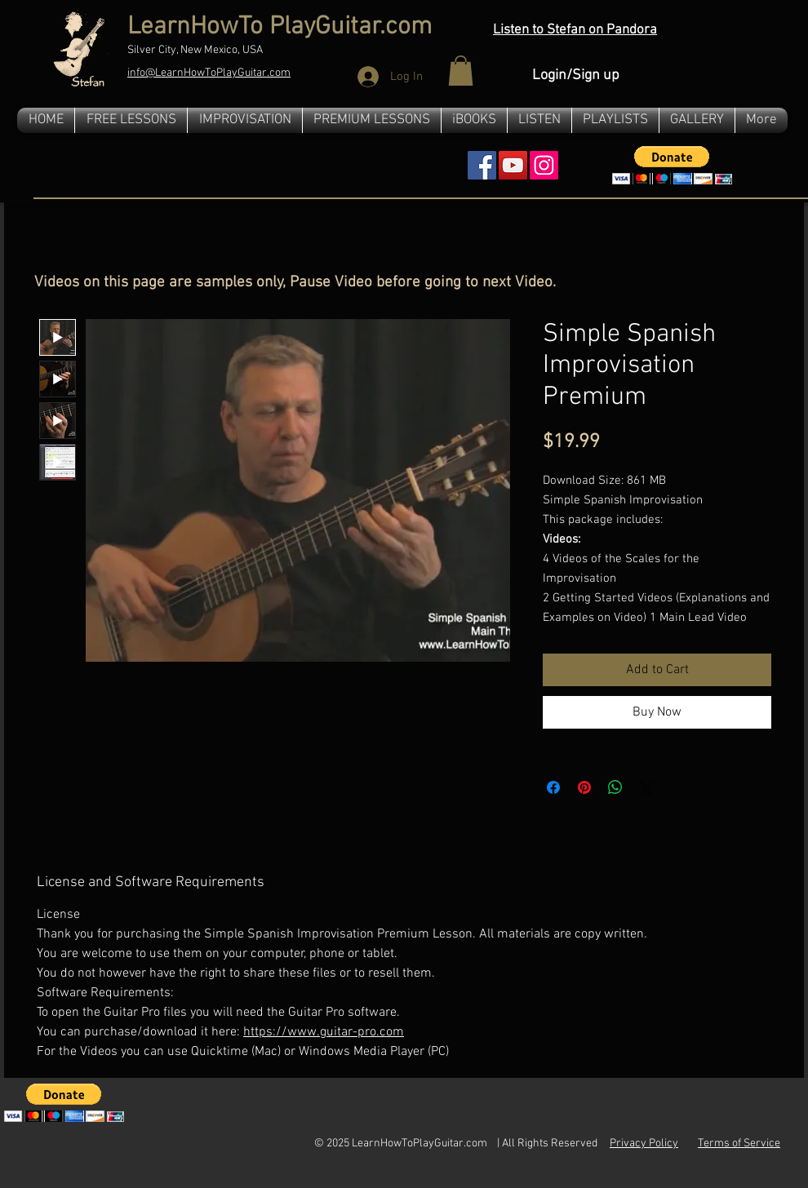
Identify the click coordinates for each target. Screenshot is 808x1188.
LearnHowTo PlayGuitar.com (279, 27)
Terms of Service (739, 1143)
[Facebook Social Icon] (482, 165)
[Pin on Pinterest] (584, 787)
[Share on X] (646, 787)
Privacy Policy (644, 1143)
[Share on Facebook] (553, 787)
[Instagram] (544, 165)
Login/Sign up (575, 75)
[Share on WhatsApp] (615, 787)
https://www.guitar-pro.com (323, 1032)
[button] (460, 70)
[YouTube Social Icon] (513, 165)
